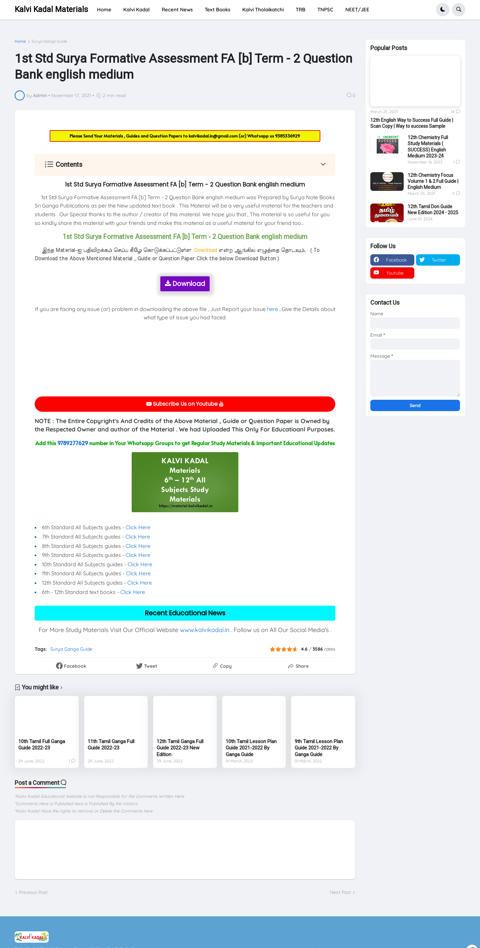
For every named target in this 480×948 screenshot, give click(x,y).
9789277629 (72, 442)
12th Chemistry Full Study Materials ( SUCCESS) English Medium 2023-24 (428, 147)
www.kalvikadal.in (204, 630)
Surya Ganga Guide (49, 41)
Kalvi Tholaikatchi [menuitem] (263, 9)
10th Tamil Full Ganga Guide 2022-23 (41, 744)
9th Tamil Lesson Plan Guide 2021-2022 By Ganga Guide (319, 747)
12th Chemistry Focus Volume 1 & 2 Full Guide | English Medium (433, 181)
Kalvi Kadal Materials (51, 9)
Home (20, 41)
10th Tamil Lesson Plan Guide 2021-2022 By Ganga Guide (251, 747)
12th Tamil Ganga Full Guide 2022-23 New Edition (180, 747)
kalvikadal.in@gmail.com (214, 136)
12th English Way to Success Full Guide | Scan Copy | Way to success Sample (411, 123)
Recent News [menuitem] (177, 9)
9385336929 (287, 136)
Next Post (340, 892)
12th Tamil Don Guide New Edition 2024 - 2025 (433, 209)
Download (185, 283)
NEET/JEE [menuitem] (357, 9)
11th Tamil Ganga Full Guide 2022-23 (111, 744)
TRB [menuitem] (300, 9)
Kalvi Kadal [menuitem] (136, 9)
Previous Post (33, 892)
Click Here (138, 527)
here (272, 309)
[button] (442, 9)
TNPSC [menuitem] (325, 9)
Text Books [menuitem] (217, 9)
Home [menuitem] (104, 9)
